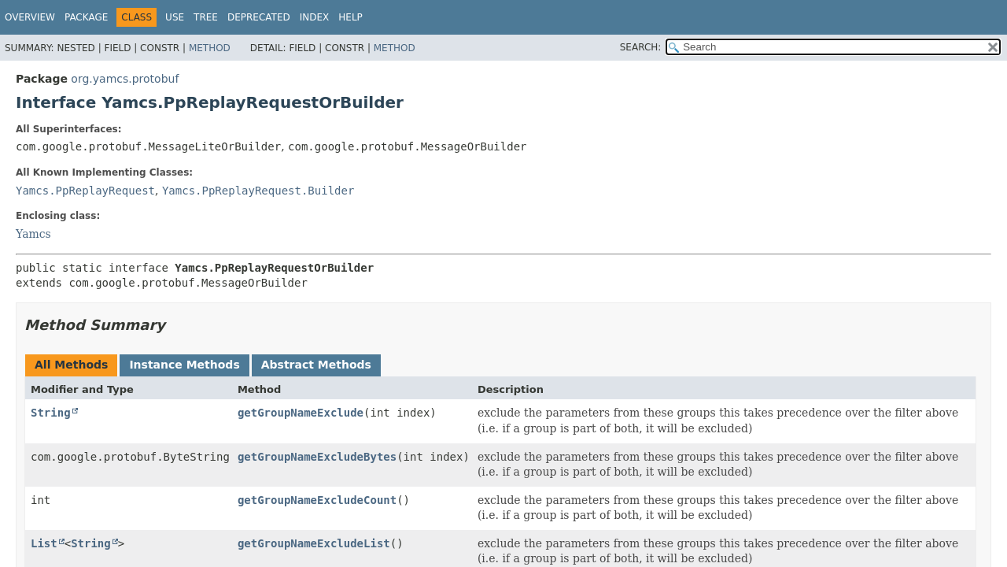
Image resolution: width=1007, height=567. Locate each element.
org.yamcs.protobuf (125, 78)
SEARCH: (641, 47)
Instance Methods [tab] (184, 364)
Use (174, 17)
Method (210, 48)
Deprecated (258, 17)
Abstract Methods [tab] (316, 364)
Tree (206, 17)
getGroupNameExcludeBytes (317, 456)
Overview (30, 17)
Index (315, 17)
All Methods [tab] (71, 364)
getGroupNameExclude (300, 412)
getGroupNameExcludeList (314, 543)
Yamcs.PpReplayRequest (85, 190)
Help (350, 17)
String (51, 412)
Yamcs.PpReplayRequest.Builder (258, 190)
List (44, 543)
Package (86, 17)
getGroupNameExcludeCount (317, 500)
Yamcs (33, 234)
